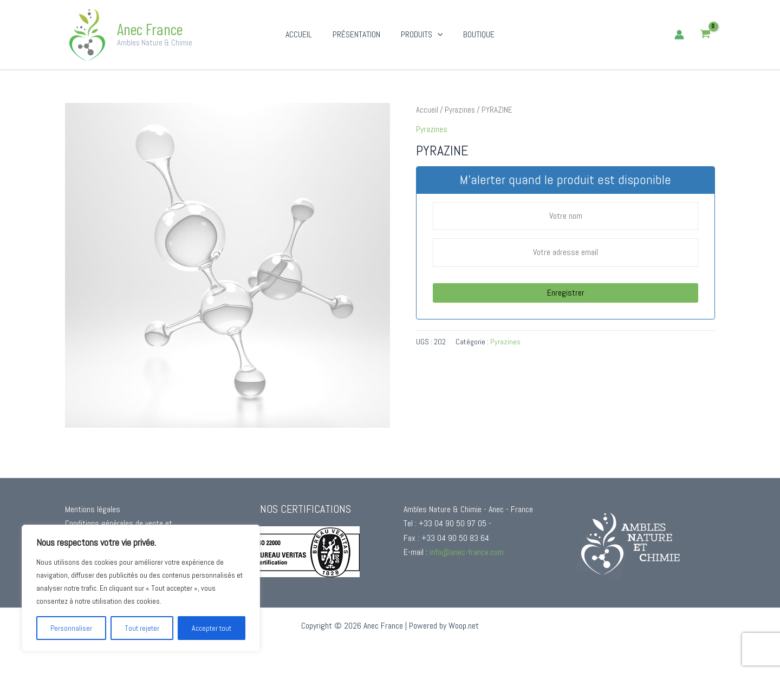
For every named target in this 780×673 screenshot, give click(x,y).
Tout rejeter (142, 628)
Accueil (427, 110)
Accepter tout (211, 628)
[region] (141, 588)
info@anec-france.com (467, 552)
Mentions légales (92, 509)
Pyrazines (460, 110)
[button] (436, 34)
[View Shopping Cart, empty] (705, 34)
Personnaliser (71, 628)
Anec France (150, 28)
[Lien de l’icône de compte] (679, 35)
